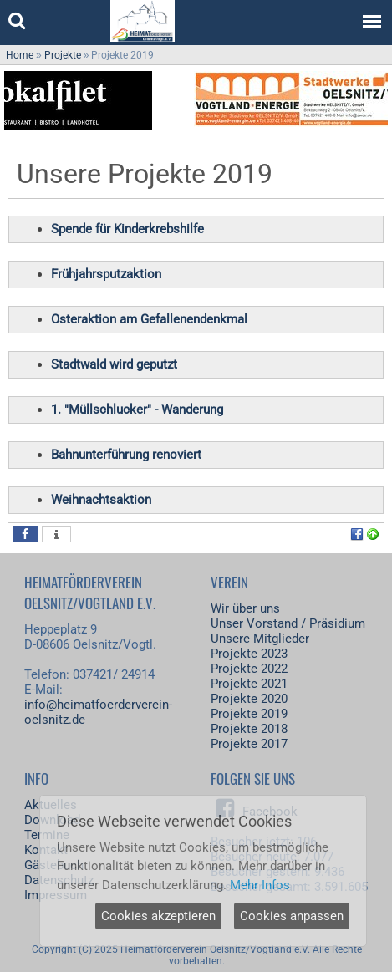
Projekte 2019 (249, 713)
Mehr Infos (260, 885)
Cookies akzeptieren (158, 916)
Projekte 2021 (249, 683)
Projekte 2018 (249, 728)
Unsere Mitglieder (260, 638)
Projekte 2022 (249, 668)
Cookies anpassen (292, 916)
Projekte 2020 (249, 698)
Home (19, 55)
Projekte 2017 (249, 743)
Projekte (62, 55)
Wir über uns (245, 608)
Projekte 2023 (249, 653)
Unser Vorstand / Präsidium (288, 623)
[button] (25, 534)
